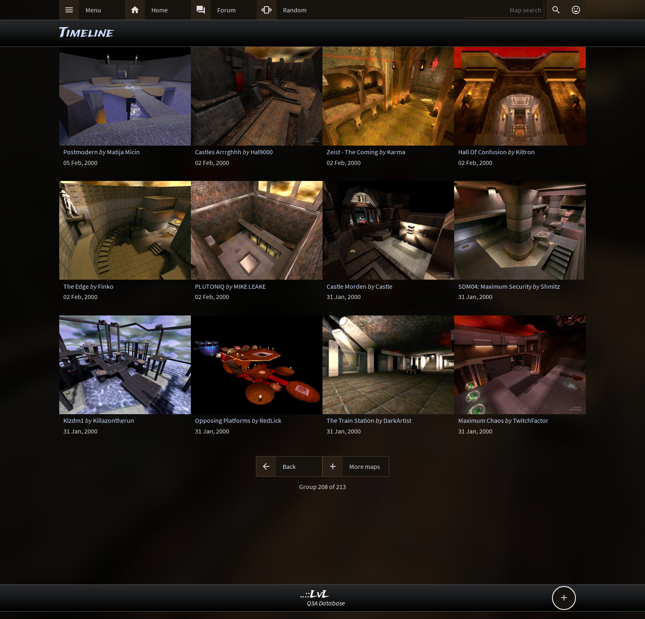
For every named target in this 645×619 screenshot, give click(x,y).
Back (289, 466)
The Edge (76, 286)
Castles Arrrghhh (218, 152)
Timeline (86, 33)
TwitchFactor (530, 420)
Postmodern (80, 152)
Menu (93, 10)
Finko (106, 286)
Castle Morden (347, 286)
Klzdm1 (73, 420)
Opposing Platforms (223, 420)
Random (294, 10)
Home (159, 10)
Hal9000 (262, 152)
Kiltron (525, 152)
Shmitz (550, 286)
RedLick (270, 420)
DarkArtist (397, 420)
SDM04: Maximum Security (494, 286)
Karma (396, 152)
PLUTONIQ (210, 286)
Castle (384, 286)
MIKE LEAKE (250, 286)
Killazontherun (113, 420)
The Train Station (350, 420)
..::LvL (315, 594)
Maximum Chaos (481, 420)
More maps (364, 466)
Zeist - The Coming (352, 152)
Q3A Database (326, 603)
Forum (226, 10)
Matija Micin (123, 152)
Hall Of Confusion (482, 152)
